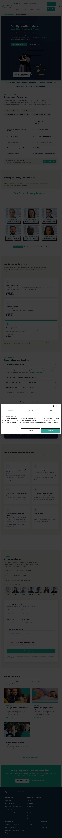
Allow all (50, 430)
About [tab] (51, 410)
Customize (31, 430)
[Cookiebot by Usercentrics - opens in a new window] (53, 406)
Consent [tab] (10, 410)
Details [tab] (31, 410)
